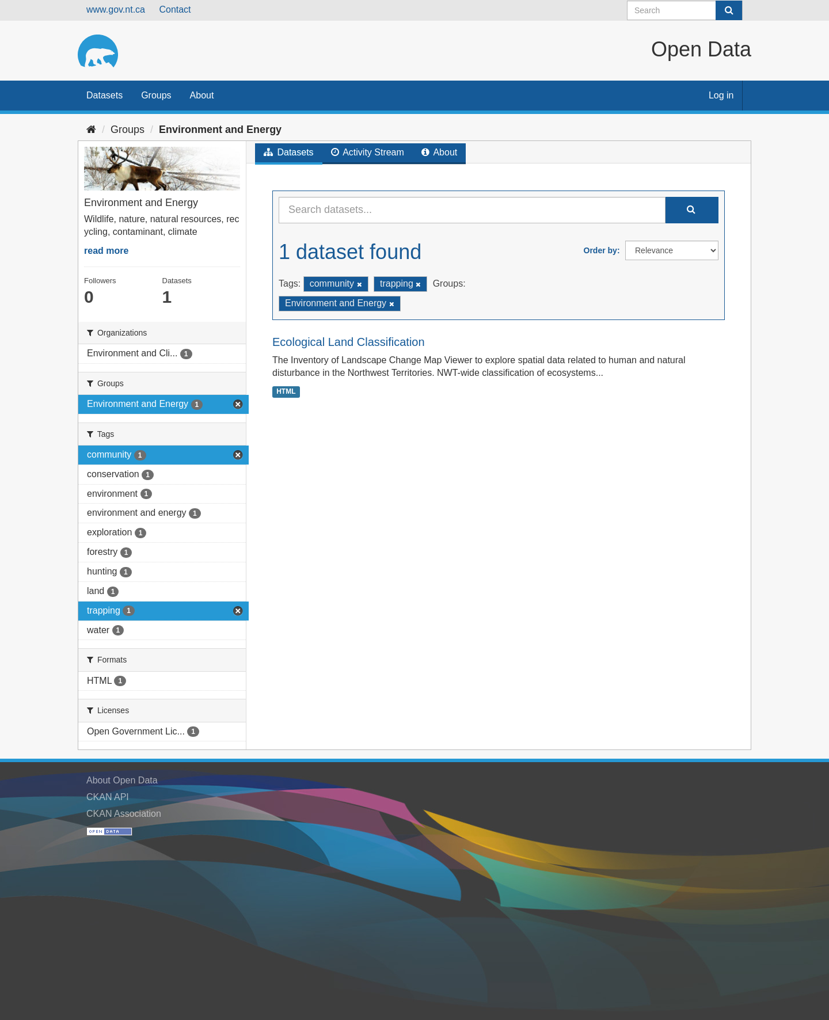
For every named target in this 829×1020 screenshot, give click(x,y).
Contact (175, 9)
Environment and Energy (220, 129)
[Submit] (729, 10)
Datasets (104, 95)
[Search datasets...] (472, 210)
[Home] (91, 129)
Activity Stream (367, 152)
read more (106, 251)
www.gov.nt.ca (115, 9)
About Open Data (122, 780)
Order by (600, 250)
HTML (285, 391)
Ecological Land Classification (348, 342)
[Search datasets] (685, 10)
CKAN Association (123, 814)
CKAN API (107, 797)
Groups (156, 95)
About (202, 95)
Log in (721, 95)
